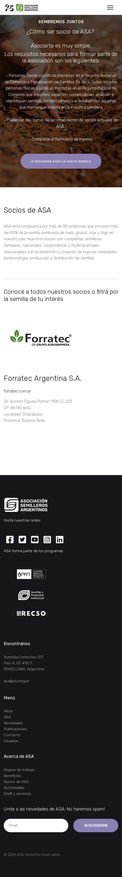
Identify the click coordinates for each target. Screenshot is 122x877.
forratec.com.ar (17, 391)
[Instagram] (47, 540)
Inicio (8, 711)
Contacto (12, 735)
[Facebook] (10, 540)
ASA (7, 717)
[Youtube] (35, 540)
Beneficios (12, 776)
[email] (36, 825)
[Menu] (110, 7)
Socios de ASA (16, 782)
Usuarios (11, 741)
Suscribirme (95, 826)
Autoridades (14, 787)
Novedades (13, 723)
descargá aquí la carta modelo (61, 161)
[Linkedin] (59, 540)
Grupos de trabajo (19, 770)
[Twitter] (22, 540)
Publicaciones (15, 729)
